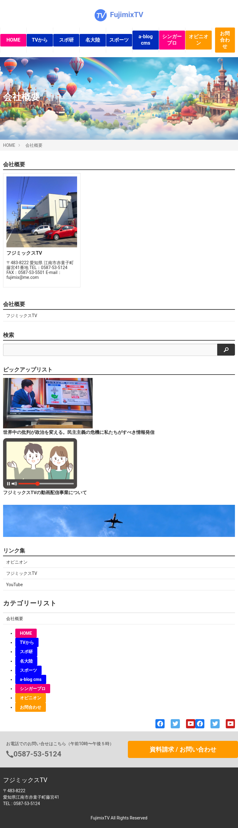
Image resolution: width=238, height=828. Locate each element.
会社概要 (34, 145)
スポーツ (119, 40)
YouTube (14, 584)
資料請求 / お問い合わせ (183, 749)
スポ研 (66, 40)
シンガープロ (172, 40)
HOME (13, 40)
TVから (40, 40)
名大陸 (92, 40)
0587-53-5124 (37, 754)
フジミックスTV (21, 315)
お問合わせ (225, 40)
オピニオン (198, 40)
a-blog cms (146, 40)
